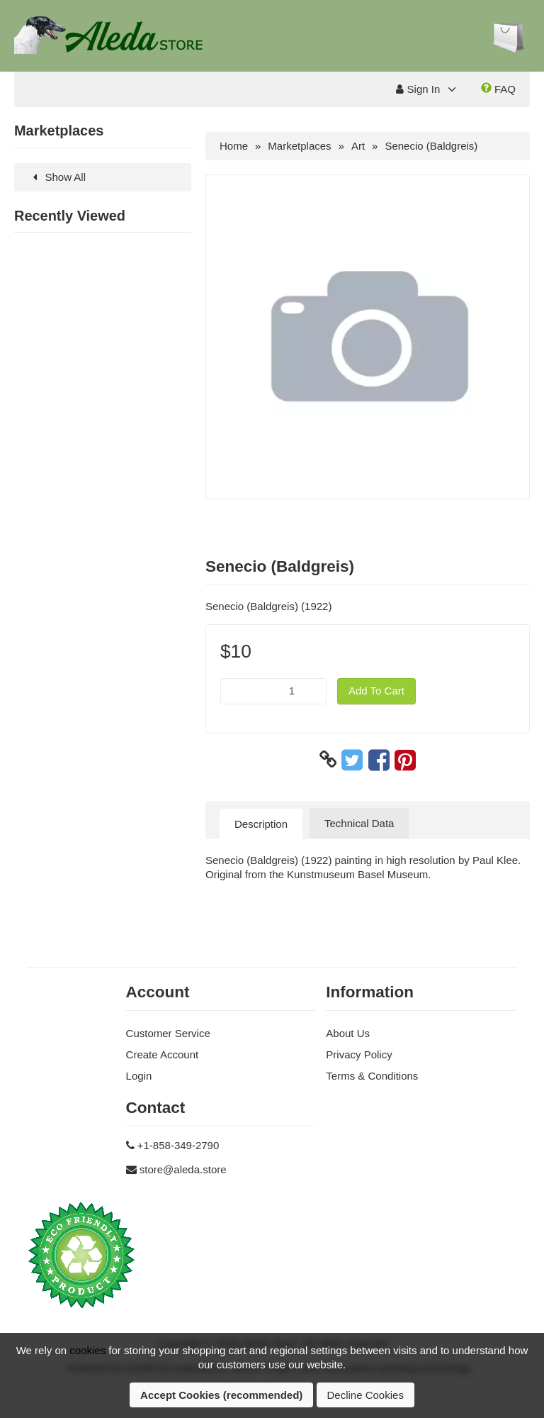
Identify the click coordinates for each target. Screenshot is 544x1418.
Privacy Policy (359, 1054)
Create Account (162, 1054)
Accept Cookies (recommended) (221, 1395)
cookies (87, 1350)
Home (234, 146)
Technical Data (359, 823)
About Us (348, 1033)
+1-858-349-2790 (178, 1145)
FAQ (498, 88)
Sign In (418, 89)
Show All (57, 177)
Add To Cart (376, 691)
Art (358, 146)
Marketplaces (299, 146)
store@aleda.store (183, 1169)
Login (139, 1076)
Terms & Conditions (372, 1076)
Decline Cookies (365, 1395)
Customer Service (168, 1033)
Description (261, 824)
